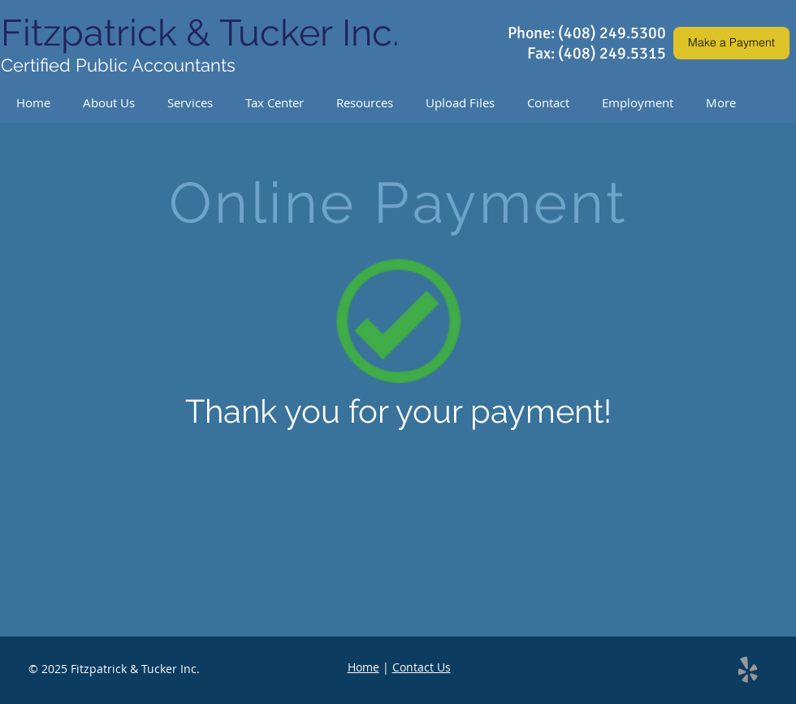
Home (363, 667)
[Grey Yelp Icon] (747, 669)
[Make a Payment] (731, 43)
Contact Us (421, 667)
